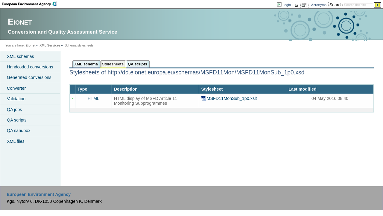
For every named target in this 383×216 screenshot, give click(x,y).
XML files (16, 141)
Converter (16, 88)
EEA (29, 4)
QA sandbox (18, 130)
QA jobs (14, 109)
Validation (16, 98)
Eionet (30, 45)
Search (336, 4)
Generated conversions (29, 77)
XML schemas (20, 56)
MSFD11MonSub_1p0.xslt (232, 98)
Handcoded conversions (30, 66)
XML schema (86, 64)
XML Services (49, 45)
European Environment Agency (39, 194)
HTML (93, 98)
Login (286, 5)
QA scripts (17, 120)
